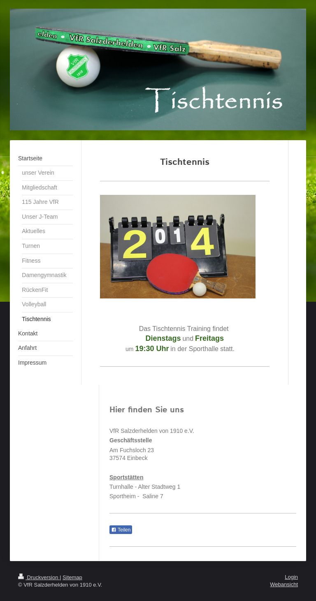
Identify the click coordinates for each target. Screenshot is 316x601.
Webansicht (284, 584)
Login (291, 577)
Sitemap (72, 577)
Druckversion (39, 577)
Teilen (120, 530)
